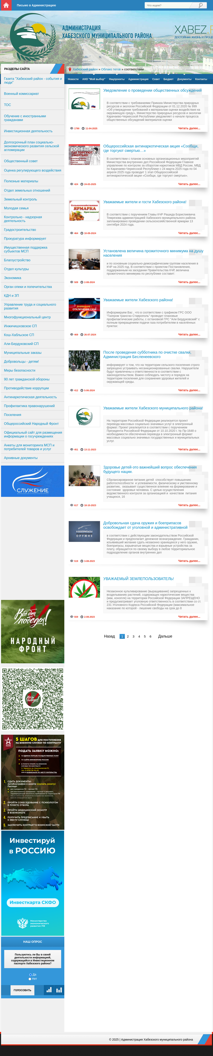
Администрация (138, 79)
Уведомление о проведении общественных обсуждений (152, 90)
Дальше (165, 636)
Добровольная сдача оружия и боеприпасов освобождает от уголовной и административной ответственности (145, 525)
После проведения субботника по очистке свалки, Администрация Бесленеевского (147, 354)
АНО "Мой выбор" (93, 79)
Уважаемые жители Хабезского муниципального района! (153, 408)
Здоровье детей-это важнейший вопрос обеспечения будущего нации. (150, 469)
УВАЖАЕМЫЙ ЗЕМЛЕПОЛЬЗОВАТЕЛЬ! (138, 579)
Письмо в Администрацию (36, 5)
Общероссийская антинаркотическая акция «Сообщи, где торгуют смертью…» (150, 148)
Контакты (201, 79)
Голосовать (22, 990)
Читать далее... (189, 128)
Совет (156, 79)
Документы (184, 79)
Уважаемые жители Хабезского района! (138, 300)
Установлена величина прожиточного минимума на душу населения (153, 253)
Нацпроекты (116, 79)
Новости (73, 79)
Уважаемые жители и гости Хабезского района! (144, 202)
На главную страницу (6, 5)
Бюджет (168, 79)
